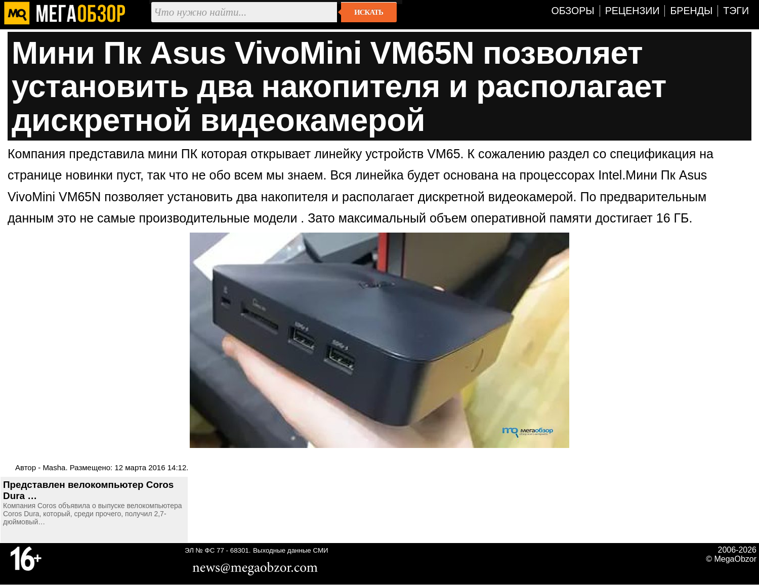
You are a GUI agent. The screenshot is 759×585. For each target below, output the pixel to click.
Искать (368, 12)
